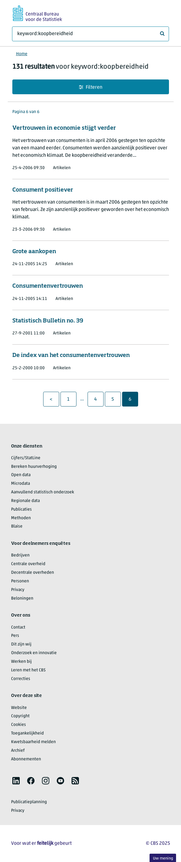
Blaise (17, 526)
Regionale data (25, 501)
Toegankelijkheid (27, 733)
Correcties (20, 679)
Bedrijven (20, 555)
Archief (18, 751)
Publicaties (21, 510)
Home (21, 54)
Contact (18, 627)
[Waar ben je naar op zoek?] (90, 33)
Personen (20, 581)
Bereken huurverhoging (34, 467)
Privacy (17, 590)
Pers (15, 636)
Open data (21, 475)
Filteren (90, 87)
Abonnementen (26, 759)
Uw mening (163, 858)
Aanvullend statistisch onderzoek (42, 492)
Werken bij (21, 662)
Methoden (21, 518)
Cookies (18, 725)
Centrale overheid (28, 564)
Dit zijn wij (21, 644)
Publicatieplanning (29, 802)
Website (19, 708)
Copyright (20, 716)
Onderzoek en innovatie (34, 653)
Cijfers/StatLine (25, 458)
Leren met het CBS (28, 670)
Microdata (20, 484)
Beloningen (22, 599)
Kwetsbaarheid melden (33, 742)
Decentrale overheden (32, 573)
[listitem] (16, 781)
